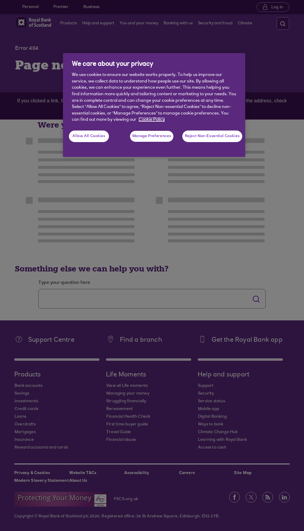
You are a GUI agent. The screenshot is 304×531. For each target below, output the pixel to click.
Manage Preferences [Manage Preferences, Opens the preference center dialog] (151, 136)
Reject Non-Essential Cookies (212, 136)
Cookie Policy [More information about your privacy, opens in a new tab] (152, 119)
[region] (154, 105)
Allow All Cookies (88, 136)
